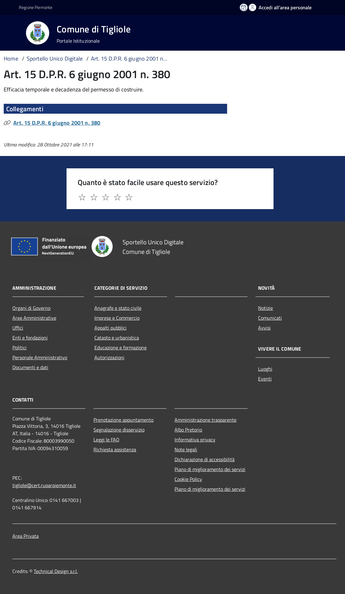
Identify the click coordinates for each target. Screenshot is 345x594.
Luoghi (265, 369)
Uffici (17, 327)
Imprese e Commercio (117, 318)
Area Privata (25, 536)
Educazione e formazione (120, 347)
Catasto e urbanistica (116, 337)
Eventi (265, 378)
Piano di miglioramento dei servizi (210, 469)
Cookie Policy (188, 479)
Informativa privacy (195, 439)
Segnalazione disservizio (118, 429)
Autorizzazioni (109, 357)
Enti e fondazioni (30, 337)
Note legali (186, 449)
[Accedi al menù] (14, 32)
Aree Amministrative (34, 318)
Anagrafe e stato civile (117, 308)
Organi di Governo (31, 308)
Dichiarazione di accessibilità (205, 459)
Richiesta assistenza (114, 449)
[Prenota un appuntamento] (244, 7)
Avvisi (264, 327)
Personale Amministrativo (39, 357)
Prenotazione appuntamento (123, 419)
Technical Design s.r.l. (56, 571)
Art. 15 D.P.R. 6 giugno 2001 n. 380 (56, 123)
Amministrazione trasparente (205, 419)
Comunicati (270, 318)
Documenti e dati (30, 367)
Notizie (265, 308)
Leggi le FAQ (106, 439)
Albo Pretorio (188, 429)
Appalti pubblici (110, 327)
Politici (19, 347)
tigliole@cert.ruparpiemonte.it (44, 485)
